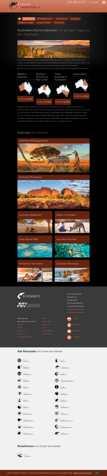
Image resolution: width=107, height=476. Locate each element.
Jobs (43, 327)
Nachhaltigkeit (47, 334)
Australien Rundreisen (25, 118)
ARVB (44, 318)
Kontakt (20, 324)
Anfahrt (19, 331)
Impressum (46, 324)
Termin (19, 327)
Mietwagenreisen (44, 19)
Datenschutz (46, 321)
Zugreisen (75, 19)
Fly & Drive (59, 23)
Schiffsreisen (61, 19)
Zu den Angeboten (25, 99)
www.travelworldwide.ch (75, 312)
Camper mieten (44, 23)
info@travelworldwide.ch (75, 309)
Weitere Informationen (83, 473)
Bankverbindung (48, 331)
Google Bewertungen (24, 337)
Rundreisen (29, 19)
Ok (97, 473)
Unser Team (21, 334)
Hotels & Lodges (26, 23)
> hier (58, 121)
